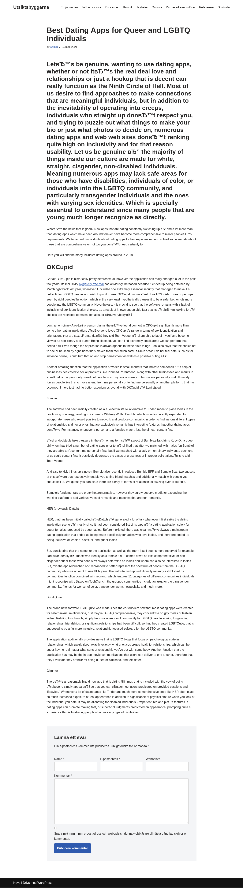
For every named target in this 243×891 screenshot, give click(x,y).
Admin (54, 46)
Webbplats (153, 762)
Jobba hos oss (90, 7)
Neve (16, 886)
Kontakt (128, 7)
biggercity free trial (98, 284)
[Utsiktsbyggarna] (31, 7)
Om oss (156, 7)
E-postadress (110, 762)
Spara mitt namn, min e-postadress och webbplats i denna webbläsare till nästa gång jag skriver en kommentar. (121, 840)
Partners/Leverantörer (180, 7)
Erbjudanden (68, 7)
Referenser (206, 7)
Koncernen (111, 7)
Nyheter (142, 7)
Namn (59, 762)
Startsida (224, 7)
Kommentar (63, 779)
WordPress (44, 886)
